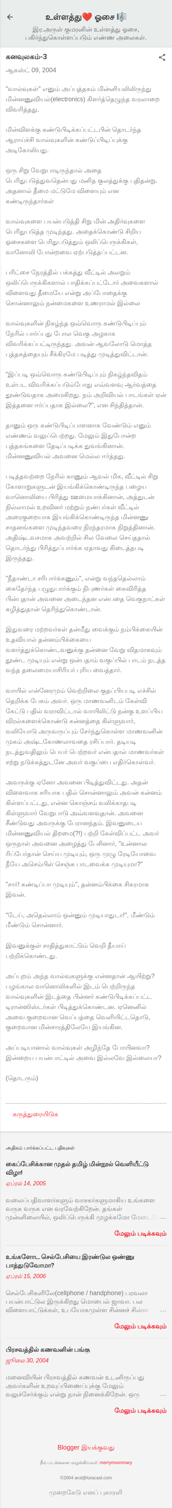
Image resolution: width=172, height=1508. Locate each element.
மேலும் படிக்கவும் (140, 1233)
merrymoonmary (116, 1462)
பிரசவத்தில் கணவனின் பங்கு (48, 1349)
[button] (162, 58)
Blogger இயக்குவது (85, 1447)
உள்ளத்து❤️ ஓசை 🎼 (86, 17)
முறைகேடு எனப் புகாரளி (85, 1492)
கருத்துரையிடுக (35, 1114)
